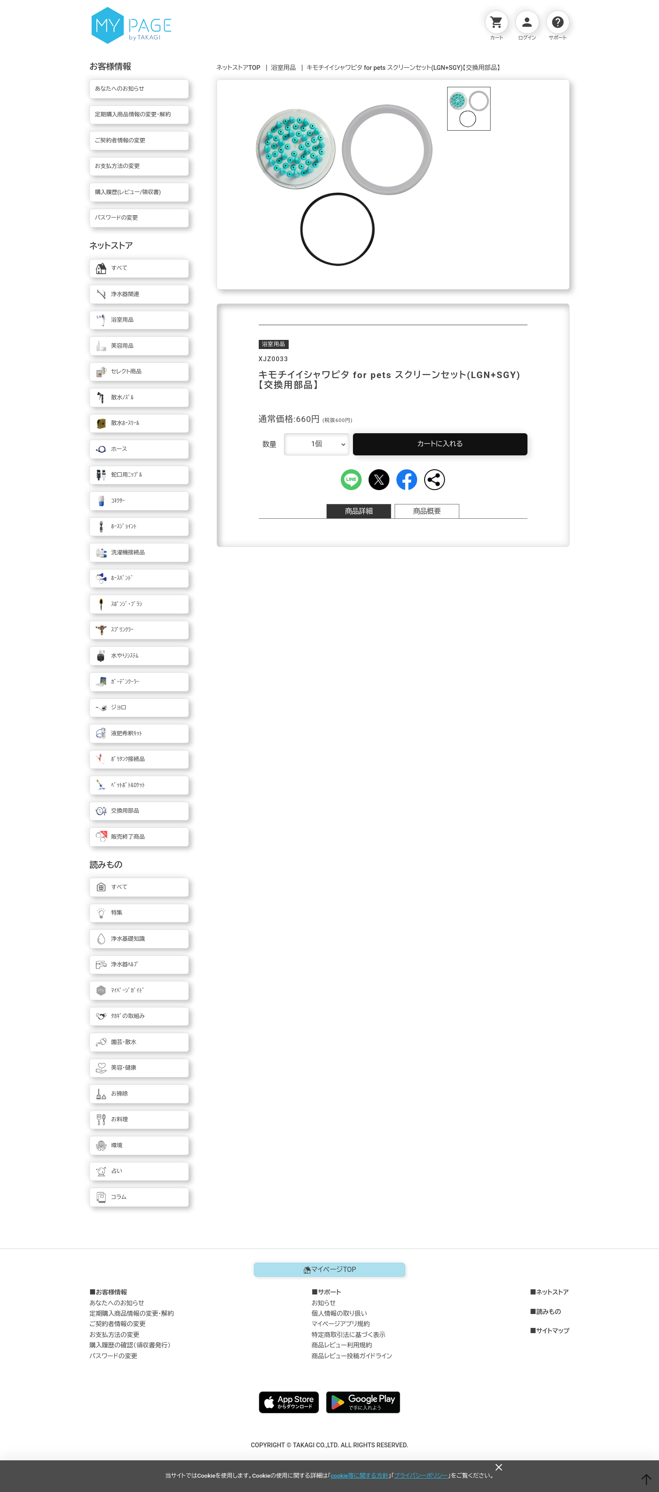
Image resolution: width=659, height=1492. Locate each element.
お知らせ (324, 1303)
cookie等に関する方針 (359, 1475)
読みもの (548, 1312)
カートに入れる (440, 444)
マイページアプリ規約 (341, 1324)
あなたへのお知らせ (117, 1303)
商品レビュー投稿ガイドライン (352, 1356)
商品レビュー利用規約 (342, 1345)
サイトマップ (553, 1331)
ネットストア (552, 1292)
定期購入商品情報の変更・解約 (131, 1313)
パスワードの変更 (113, 1356)
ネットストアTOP (238, 68)
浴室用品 (283, 68)
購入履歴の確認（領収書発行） (130, 1345)
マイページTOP (329, 1269)
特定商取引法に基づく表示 (349, 1335)
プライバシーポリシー (421, 1475)
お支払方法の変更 (114, 1335)
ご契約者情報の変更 (117, 1324)
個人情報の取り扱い (339, 1313)
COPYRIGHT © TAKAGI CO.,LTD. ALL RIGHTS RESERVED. (330, 1445)
